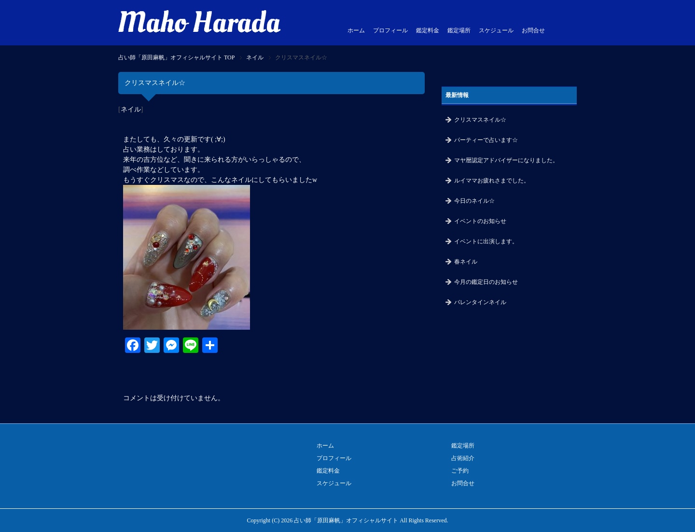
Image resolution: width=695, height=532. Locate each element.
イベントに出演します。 (486, 241)
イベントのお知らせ (480, 221)
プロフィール (390, 30)
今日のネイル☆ (474, 200)
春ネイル (465, 261)
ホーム (356, 30)
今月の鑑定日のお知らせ (486, 282)
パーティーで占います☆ (486, 140)
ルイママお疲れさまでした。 (491, 180)
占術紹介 (462, 458)
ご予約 (460, 470)
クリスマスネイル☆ (480, 119)
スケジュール (496, 30)
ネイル (131, 109)
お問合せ (533, 30)
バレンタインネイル (480, 302)
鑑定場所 (459, 30)
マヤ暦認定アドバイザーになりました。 (506, 160)
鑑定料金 (427, 30)
